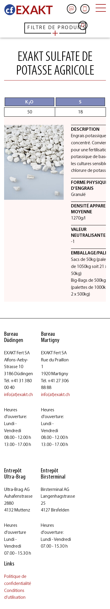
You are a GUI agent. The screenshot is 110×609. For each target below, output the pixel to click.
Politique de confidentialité (17, 579)
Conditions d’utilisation (15, 594)
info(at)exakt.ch (18, 394)
